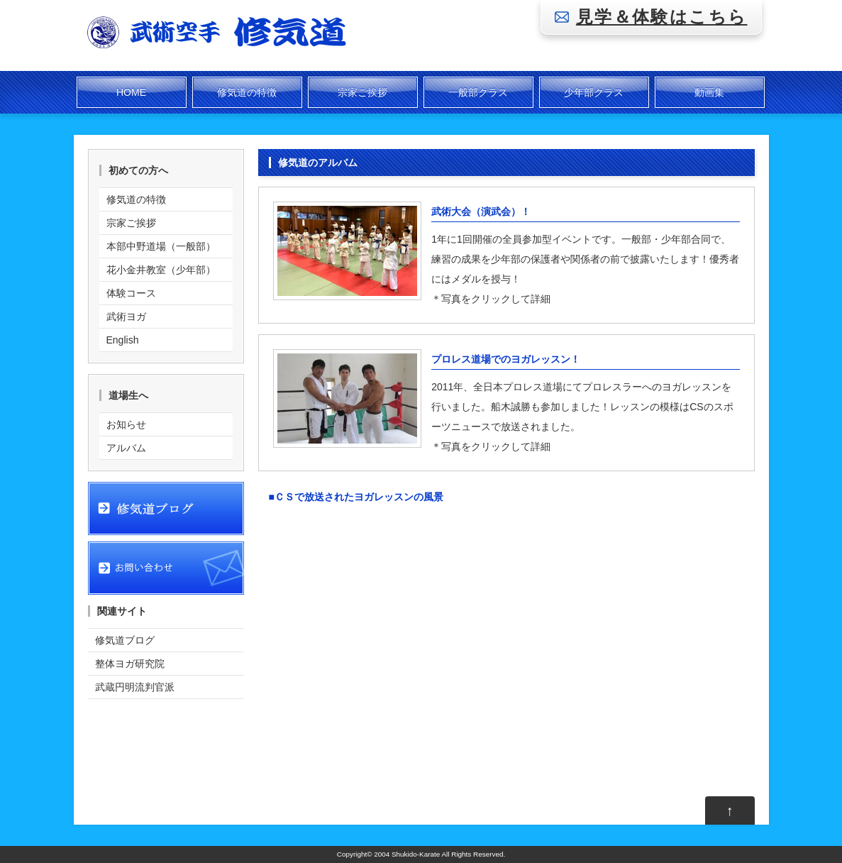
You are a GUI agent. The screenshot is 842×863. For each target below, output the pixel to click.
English (122, 340)
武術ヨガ (126, 316)
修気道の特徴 (247, 92)
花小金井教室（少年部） (161, 269)
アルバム (126, 448)
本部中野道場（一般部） (161, 246)
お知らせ (126, 424)
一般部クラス (478, 92)
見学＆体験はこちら (662, 16)
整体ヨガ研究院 (130, 663)
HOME (131, 92)
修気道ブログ (125, 640)
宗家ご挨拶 (362, 92)
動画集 (709, 92)
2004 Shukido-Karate (407, 854)
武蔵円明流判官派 (135, 687)
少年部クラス (594, 92)
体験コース (131, 293)
